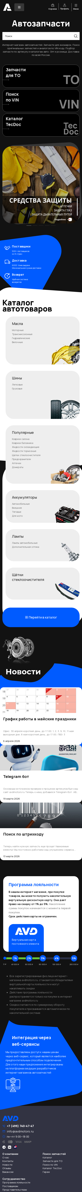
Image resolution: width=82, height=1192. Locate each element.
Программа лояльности (16, 1182)
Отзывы (6, 1168)
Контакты (7, 1161)
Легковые (17, 384)
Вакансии (7, 1172)
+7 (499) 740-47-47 (20, 1126)
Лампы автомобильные (25, 542)
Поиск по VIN (50, 1164)
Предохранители (21, 459)
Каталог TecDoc (52, 1168)
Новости (7, 1164)
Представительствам (14, 1189)
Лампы (18, 536)
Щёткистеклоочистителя (28, 577)
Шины (17, 378)
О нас (5, 1157)
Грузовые (17, 388)
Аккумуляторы (24, 497)
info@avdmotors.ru (20, 1131)
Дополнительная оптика (25, 546)
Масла (17, 323)
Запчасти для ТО (52, 1161)
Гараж (46, 1172)
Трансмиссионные (22, 334)
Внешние (17, 507)
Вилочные (17, 342)
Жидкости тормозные (24, 451)
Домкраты (17, 467)
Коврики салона (20, 438)
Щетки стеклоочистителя (26, 455)
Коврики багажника (22, 442)
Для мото (17, 515)
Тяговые (16, 511)
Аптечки (16, 463)
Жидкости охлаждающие (25, 447)
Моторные (18, 330)
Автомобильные (21, 503)
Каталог (47, 1157)
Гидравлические (21, 338)
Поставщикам (10, 1186)
